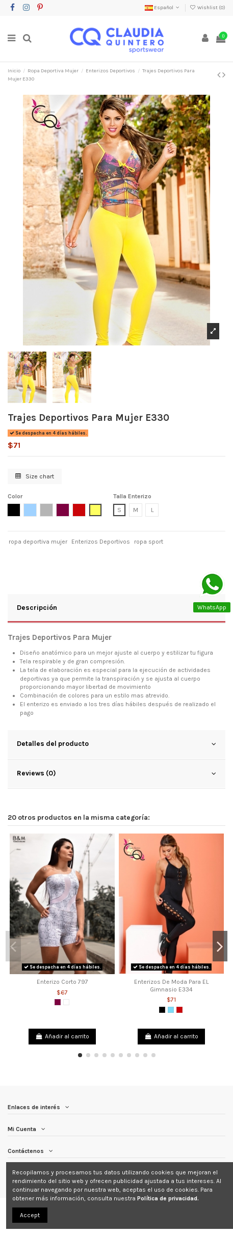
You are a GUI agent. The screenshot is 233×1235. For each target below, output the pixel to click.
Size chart (34, 476)
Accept (30, 1215)
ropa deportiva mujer (38, 541)
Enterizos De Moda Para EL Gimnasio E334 (171, 985)
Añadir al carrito (62, 1036)
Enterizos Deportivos (100, 541)
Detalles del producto (116, 743)
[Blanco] (66, 1002)
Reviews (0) (116, 773)
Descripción (116, 607)
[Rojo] (179, 1010)
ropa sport (148, 541)
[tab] (116, 609)
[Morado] (58, 1002)
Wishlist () (207, 8)
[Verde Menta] (171, 1010)
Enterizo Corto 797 (62, 981)
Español (163, 8)
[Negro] (162, 1010)
